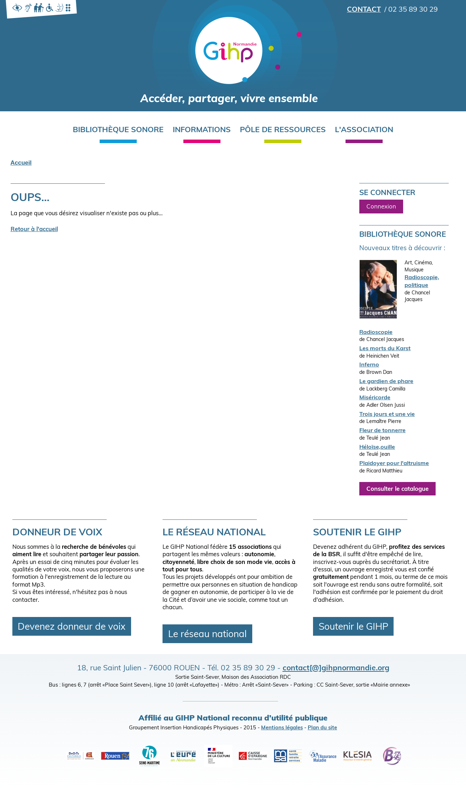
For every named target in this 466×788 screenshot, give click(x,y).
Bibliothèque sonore (118, 130)
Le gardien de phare (386, 381)
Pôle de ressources (283, 130)
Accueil (21, 162)
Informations (202, 130)
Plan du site (322, 728)
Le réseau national (207, 635)
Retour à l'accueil (34, 230)
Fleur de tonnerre (382, 431)
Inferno (369, 365)
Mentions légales (282, 728)
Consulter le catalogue (397, 489)
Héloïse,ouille (377, 447)
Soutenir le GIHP (353, 627)
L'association (364, 130)
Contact (364, 9)
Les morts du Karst (385, 349)
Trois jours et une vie (387, 414)
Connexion (381, 207)
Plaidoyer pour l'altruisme (394, 463)
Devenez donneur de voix (71, 627)
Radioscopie (376, 332)
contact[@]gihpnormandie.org (336, 668)
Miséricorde (374, 398)
